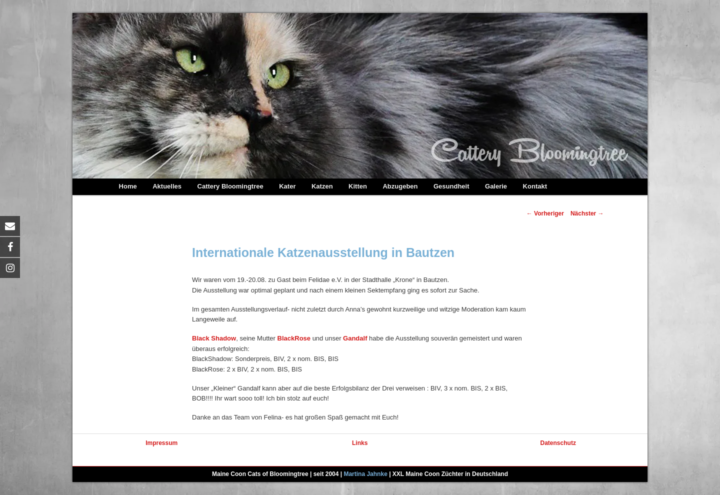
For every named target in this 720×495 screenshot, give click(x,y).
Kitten (357, 186)
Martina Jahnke (365, 474)
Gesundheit (452, 186)
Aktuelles (167, 186)
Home (128, 186)
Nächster (587, 213)
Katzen (322, 186)
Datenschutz (558, 443)
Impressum (162, 443)
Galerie (496, 186)
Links (360, 443)
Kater (287, 186)
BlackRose (294, 338)
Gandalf (355, 338)
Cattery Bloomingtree (231, 186)
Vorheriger (545, 213)
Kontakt (535, 186)
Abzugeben (400, 186)
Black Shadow (214, 338)
